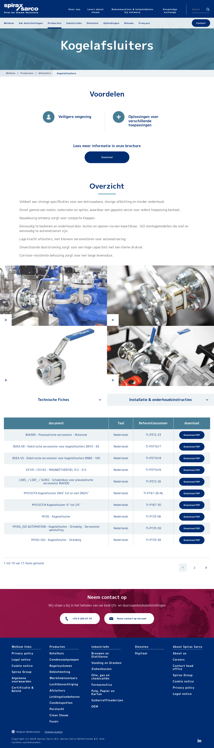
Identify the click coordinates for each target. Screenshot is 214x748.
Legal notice (21, 659)
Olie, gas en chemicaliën (100, 676)
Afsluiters (44, 73)
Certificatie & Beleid (23, 689)
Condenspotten (61, 703)
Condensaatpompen (64, 659)
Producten (26, 73)
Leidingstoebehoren (64, 697)
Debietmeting (59, 672)
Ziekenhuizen (101, 669)
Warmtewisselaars (63, 678)
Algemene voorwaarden (21, 679)
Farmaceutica (101, 684)
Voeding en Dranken (106, 663)
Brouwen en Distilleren (100, 654)
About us (179, 653)
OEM (94, 706)
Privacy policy (22, 653)
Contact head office (183, 667)
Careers (179, 659)
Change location (54, 731)
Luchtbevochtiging (63, 684)
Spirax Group (22, 672)
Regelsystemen (60, 666)
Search (208, 9)
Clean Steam (58, 715)
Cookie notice (22, 666)
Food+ (54, 721)
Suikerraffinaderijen (107, 700)
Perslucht (56, 709)
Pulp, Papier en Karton (103, 692)
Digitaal (141, 653)
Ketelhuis (56, 653)
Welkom (10, 73)
